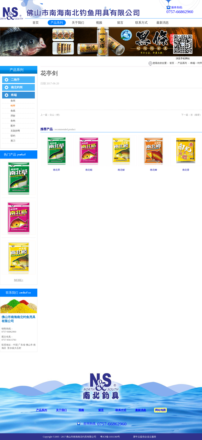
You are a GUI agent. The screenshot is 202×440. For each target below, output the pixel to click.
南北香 (185, 169)
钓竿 (199, 63)
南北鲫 (153, 169)
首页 (36, 22)
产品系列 (182, 63)
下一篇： (191, 114)
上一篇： (50, 114)
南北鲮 (121, 169)
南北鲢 (88, 169)
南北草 (56, 169)
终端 (192, 63)
